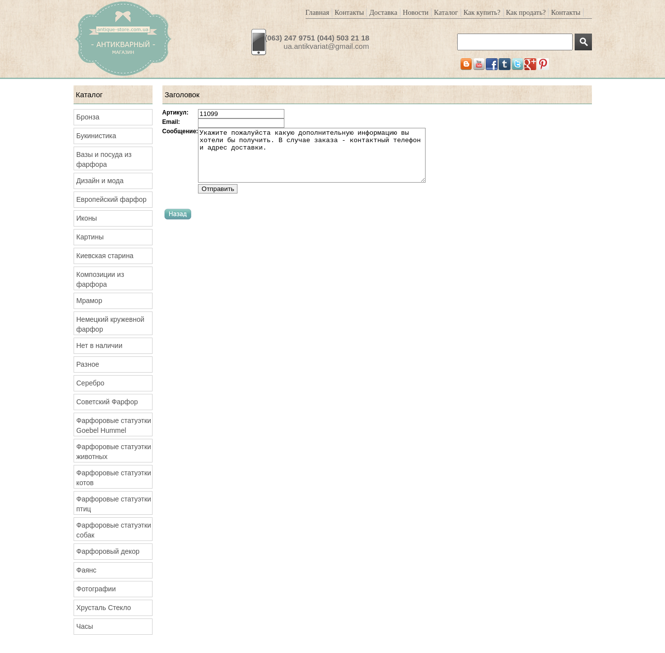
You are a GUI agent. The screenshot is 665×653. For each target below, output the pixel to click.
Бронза (88, 117)
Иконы (87, 218)
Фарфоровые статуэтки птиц (114, 504)
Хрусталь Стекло (104, 608)
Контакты (349, 12)
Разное (88, 364)
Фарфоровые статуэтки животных (114, 452)
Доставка (383, 12)
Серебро (91, 383)
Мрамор (89, 301)
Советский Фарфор (107, 402)
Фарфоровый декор (108, 551)
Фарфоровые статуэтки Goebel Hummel (114, 425)
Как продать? (526, 12)
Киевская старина (105, 256)
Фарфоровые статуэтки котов (114, 478)
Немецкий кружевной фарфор (111, 324)
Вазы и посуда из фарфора (104, 159)
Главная (317, 12)
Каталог (446, 12)
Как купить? (482, 12)
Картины (90, 237)
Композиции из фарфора (100, 279)
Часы (85, 626)
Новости (416, 12)
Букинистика (97, 136)
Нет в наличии (100, 345)
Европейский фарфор (112, 199)
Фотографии (96, 589)
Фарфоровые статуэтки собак (114, 530)
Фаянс (87, 570)
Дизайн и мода (100, 181)
